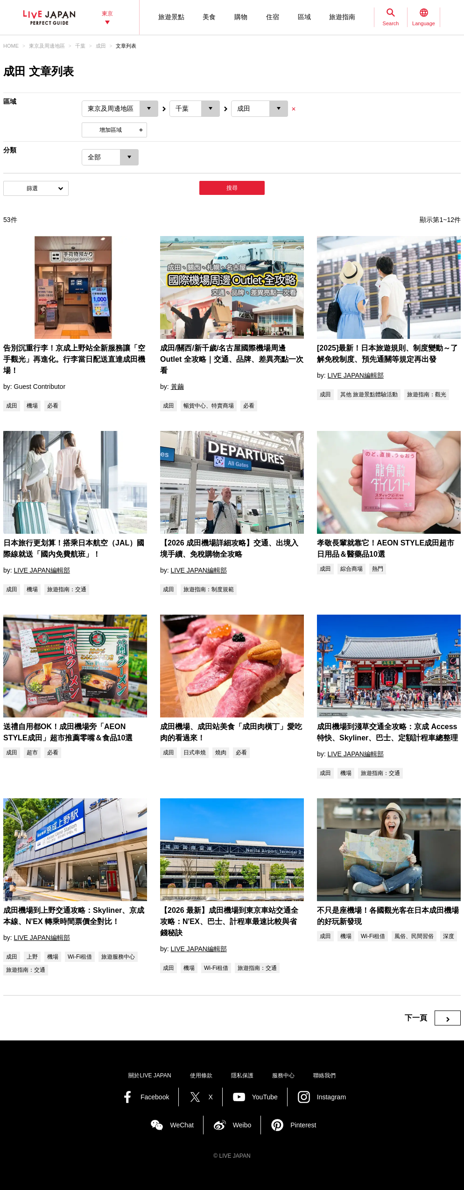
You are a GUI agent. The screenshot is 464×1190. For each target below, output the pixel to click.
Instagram (331, 1097)
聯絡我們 (324, 1075)
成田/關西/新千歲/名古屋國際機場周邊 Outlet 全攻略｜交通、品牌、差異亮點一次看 (231, 359)
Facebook (155, 1097)
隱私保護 (242, 1075)
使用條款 (201, 1075)
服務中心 (283, 1075)
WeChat (181, 1125)
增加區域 (110, 130)
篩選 (32, 188)
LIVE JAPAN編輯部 (356, 375)
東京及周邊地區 (47, 46)
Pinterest (303, 1125)
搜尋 (232, 188)
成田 (101, 46)
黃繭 (177, 386)
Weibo (242, 1125)
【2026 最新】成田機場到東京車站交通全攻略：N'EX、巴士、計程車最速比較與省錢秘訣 (229, 921)
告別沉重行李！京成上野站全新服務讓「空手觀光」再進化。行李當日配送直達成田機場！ (74, 359)
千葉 (80, 46)
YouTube (265, 1097)
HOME (11, 46)
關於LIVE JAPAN (149, 1075)
